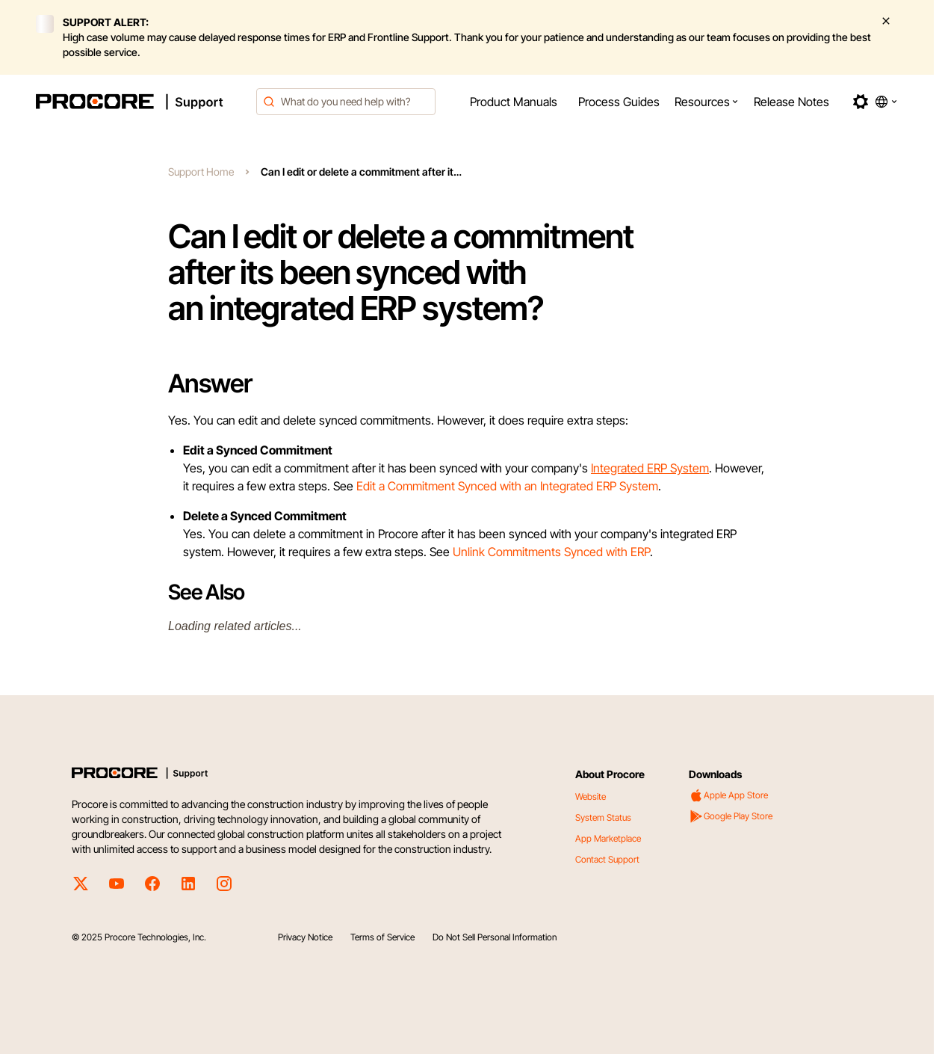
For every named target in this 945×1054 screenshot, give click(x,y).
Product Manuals (513, 101)
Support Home (201, 171)
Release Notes (791, 101)
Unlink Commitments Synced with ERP (551, 551)
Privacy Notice (305, 937)
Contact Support (607, 859)
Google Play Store (730, 816)
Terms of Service (382, 937)
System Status (603, 817)
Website (590, 796)
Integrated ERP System (650, 467)
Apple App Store (728, 795)
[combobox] (346, 101)
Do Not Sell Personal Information (495, 937)
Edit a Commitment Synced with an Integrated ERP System (507, 485)
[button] (707, 101)
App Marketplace (608, 838)
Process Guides (619, 101)
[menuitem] (513, 101)
